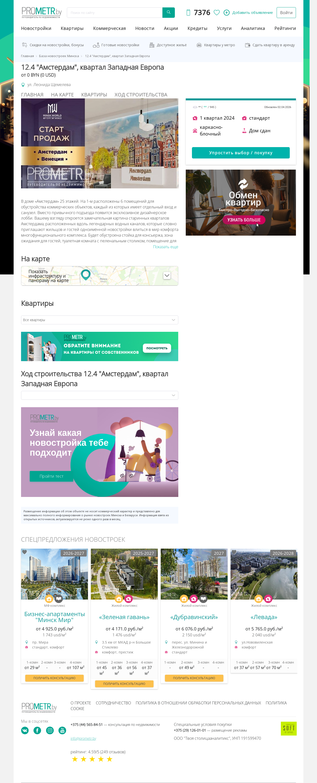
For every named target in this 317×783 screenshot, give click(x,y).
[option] (54, 618)
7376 (202, 12)
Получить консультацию (54, 678)
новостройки (36, 28)
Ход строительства (141, 94)
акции (171, 28)
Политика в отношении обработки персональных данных (198, 703)
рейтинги (285, 28)
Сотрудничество (113, 703)
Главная (32, 94)
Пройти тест (51, 476)
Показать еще (165, 246)
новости (144, 28)
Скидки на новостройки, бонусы (57, 45)
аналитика (253, 28)
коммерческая (109, 28)
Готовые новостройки (120, 45)
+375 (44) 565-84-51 (115, 724)
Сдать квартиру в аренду (274, 45)
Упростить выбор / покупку (241, 153)
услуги (224, 28)
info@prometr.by (83, 738)
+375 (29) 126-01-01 (210, 730)
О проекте (81, 703)
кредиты (197, 28)
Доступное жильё (172, 45)
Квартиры (72, 28)
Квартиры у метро (219, 45)
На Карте (62, 94)
